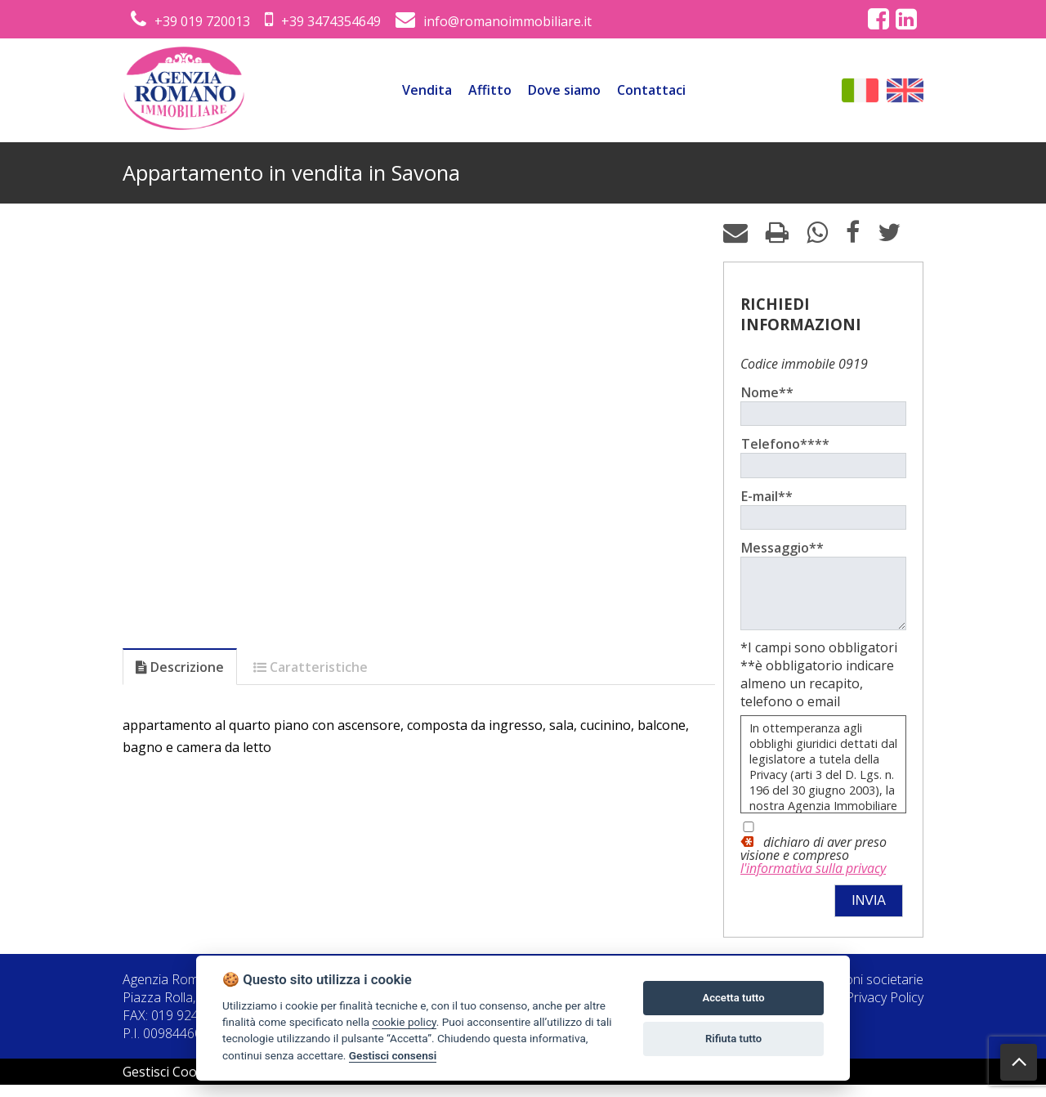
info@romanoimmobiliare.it (494, 21)
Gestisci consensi (392, 1055)
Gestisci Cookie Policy (188, 1084)
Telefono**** (785, 444)
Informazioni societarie (856, 992)
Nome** (767, 392)
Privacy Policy (884, 1010)
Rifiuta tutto (733, 1038)
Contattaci (651, 90)
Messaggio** (782, 548)
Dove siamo (564, 90)
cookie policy (404, 1021)
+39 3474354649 (323, 21)
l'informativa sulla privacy (813, 880)
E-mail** (767, 496)
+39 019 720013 (190, 21)
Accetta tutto (733, 998)
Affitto (490, 90)
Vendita (427, 90)
